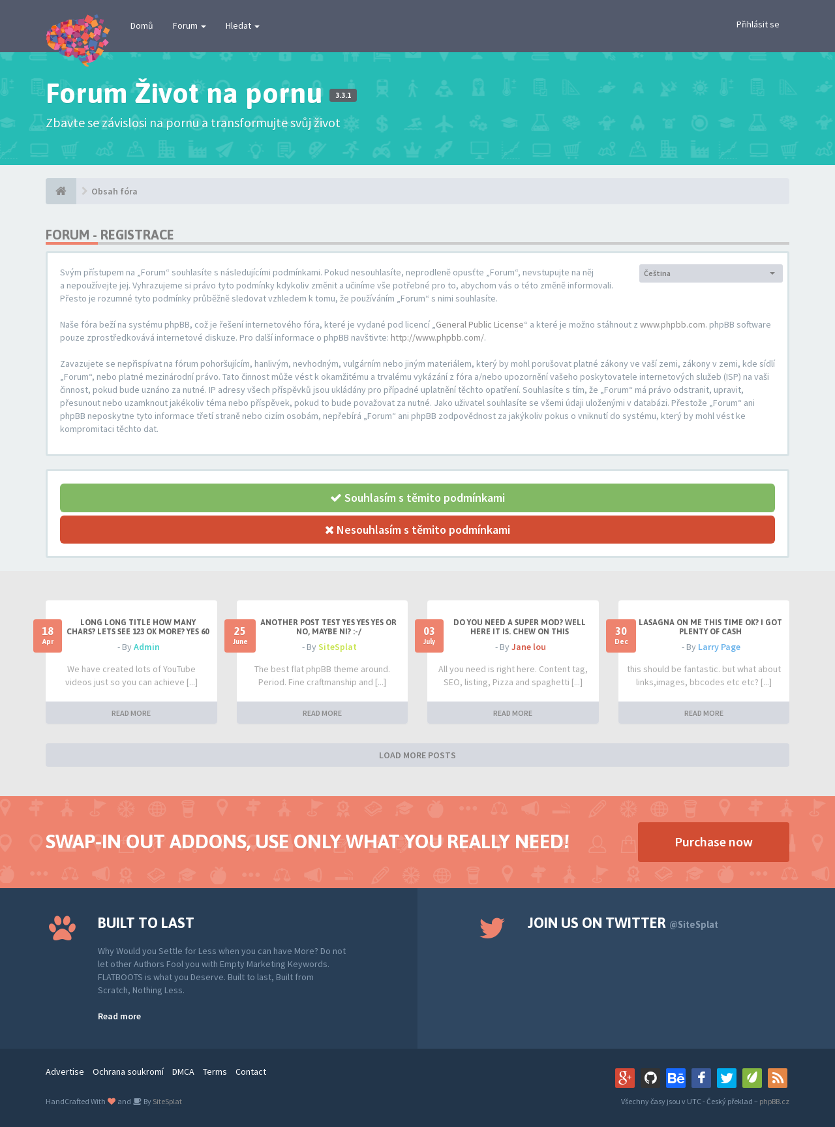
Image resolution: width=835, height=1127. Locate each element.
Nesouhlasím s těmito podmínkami (417, 529)
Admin (147, 647)
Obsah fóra (114, 191)
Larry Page (719, 647)
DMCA (183, 1071)
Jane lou (528, 647)
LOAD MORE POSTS (417, 755)
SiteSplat (337, 647)
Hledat (243, 25)
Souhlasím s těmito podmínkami (417, 497)
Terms (215, 1071)
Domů (141, 25)
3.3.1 (343, 95)
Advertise (65, 1071)
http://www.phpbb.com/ (437, 337)
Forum (189, 25)
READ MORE (131, 713)
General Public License (480, 324)
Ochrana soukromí (128, 1071)
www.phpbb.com (672, 324)
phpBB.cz (774, 1101)
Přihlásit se (758, 24)
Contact (250, 1071)
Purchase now (714, 841)
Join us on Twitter (623, 922)
